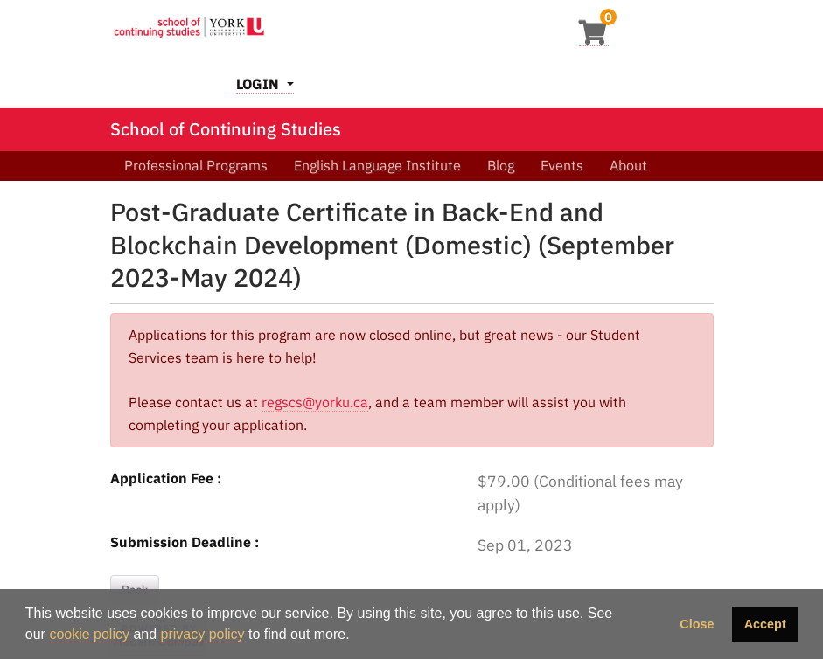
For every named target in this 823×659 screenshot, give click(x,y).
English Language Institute (377, 165)
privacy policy (203, 634)
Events (562, 165)
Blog (500, 165)
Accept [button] (765, 624)
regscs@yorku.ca (315, 402)
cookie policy (89, 634)
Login (259, 84)
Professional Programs (196, 165)
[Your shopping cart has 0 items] (594, 37)
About (628, 165)
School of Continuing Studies (225, 129)
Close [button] (697, 624)
